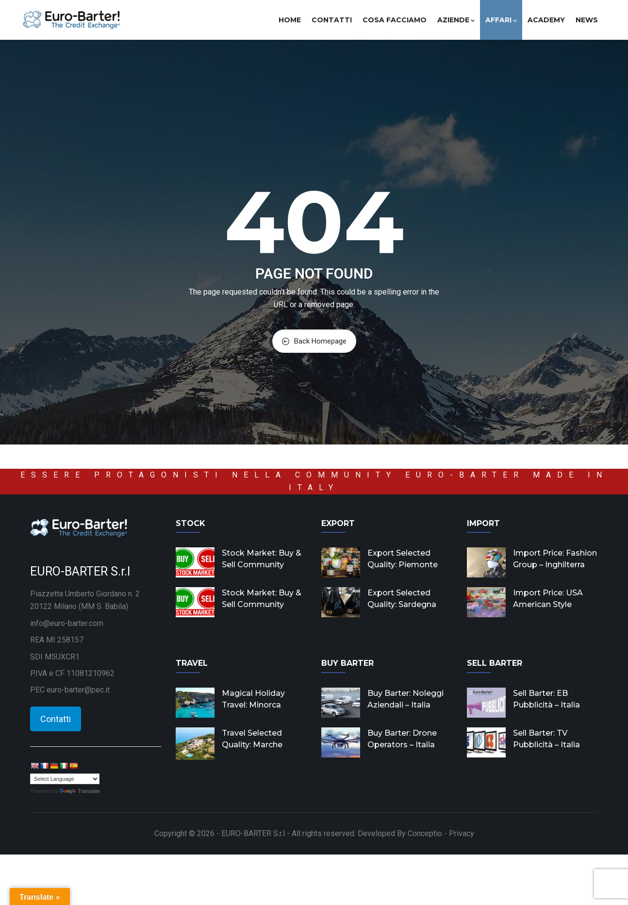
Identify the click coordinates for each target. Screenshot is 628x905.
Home (290, 20)
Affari (501, 20)
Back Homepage (314, 341)
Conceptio (425, 833)
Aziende (456, 20)
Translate (79, 791)
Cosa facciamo (395, 20)
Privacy (461, 833)
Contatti (332, 20)
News (587, 20)
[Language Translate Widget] (64, 778)
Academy (546, 20)
